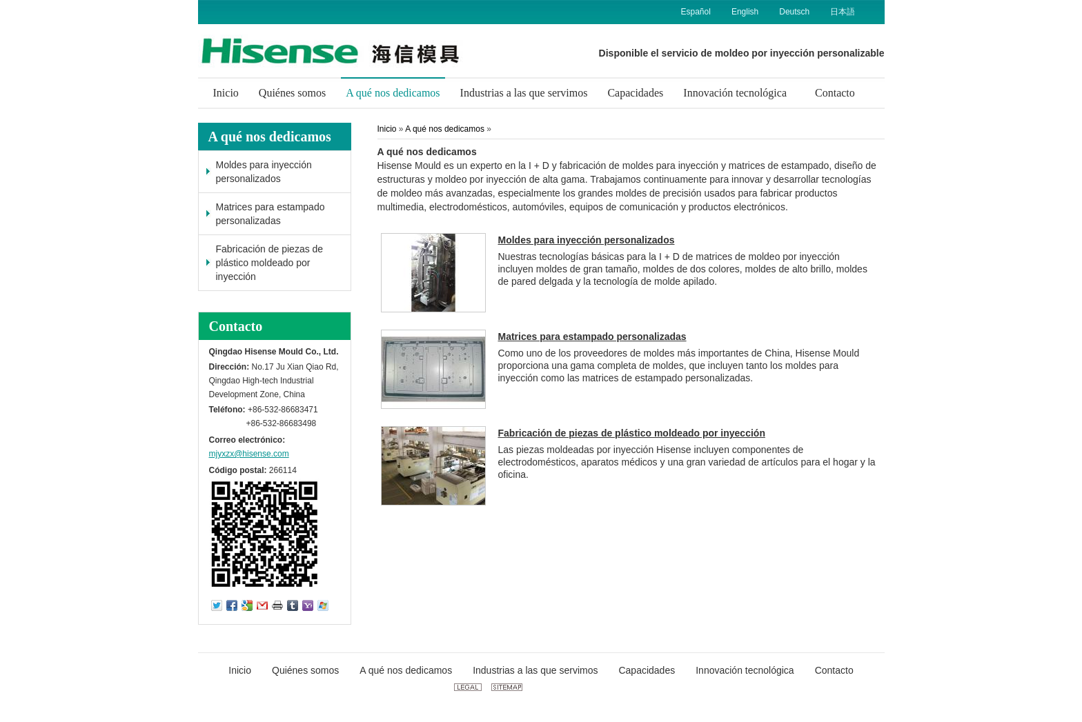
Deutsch (794, 12)
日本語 (842, 12)
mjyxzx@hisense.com (249, 454)
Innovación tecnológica (745, 670)
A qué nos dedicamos (269, 136)
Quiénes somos (305, 670)
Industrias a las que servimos (535, 670)
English (744, 12)
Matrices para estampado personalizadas (270, 213)
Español (696, 12)
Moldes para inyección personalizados (264, 171)
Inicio (387, 129)
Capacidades (646, 670)
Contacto (236, 326)
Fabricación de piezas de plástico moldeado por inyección (270, 262)
